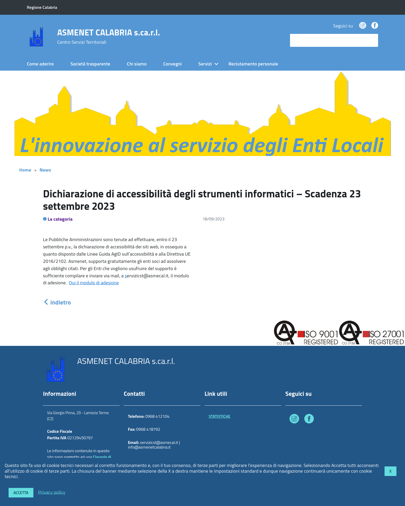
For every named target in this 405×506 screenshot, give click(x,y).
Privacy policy (51, 491)
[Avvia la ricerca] (371, 40)
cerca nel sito (304, 40)
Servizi (205, 63)
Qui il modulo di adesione (94, 282)
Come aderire (40, 63)
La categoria (60, 218)
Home (25, 169)
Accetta (20, 493)
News (45, 169)
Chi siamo (137, 63)
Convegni (172, 63)
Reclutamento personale (253, 63)
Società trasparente (90, 63)
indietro (57, 302)
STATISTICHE (219, 416)
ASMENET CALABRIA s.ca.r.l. (108, 36)
